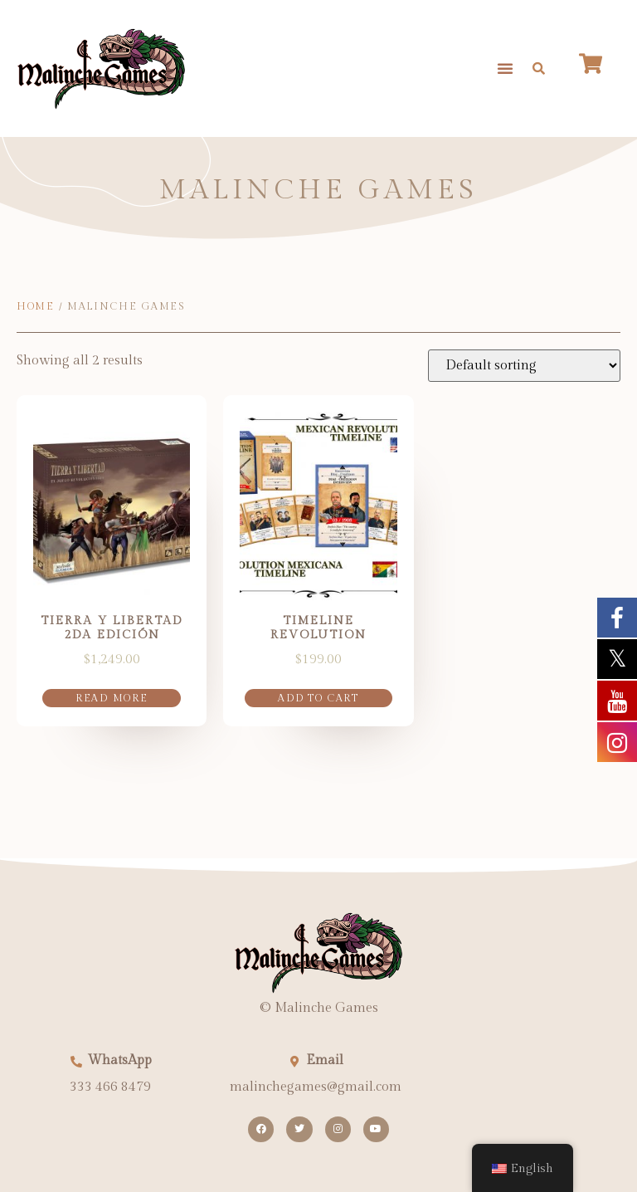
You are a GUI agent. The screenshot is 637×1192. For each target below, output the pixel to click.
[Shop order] (524, 365)
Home (36, 306)
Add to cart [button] (318, 698)
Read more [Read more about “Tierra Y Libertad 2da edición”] (111, 698)
